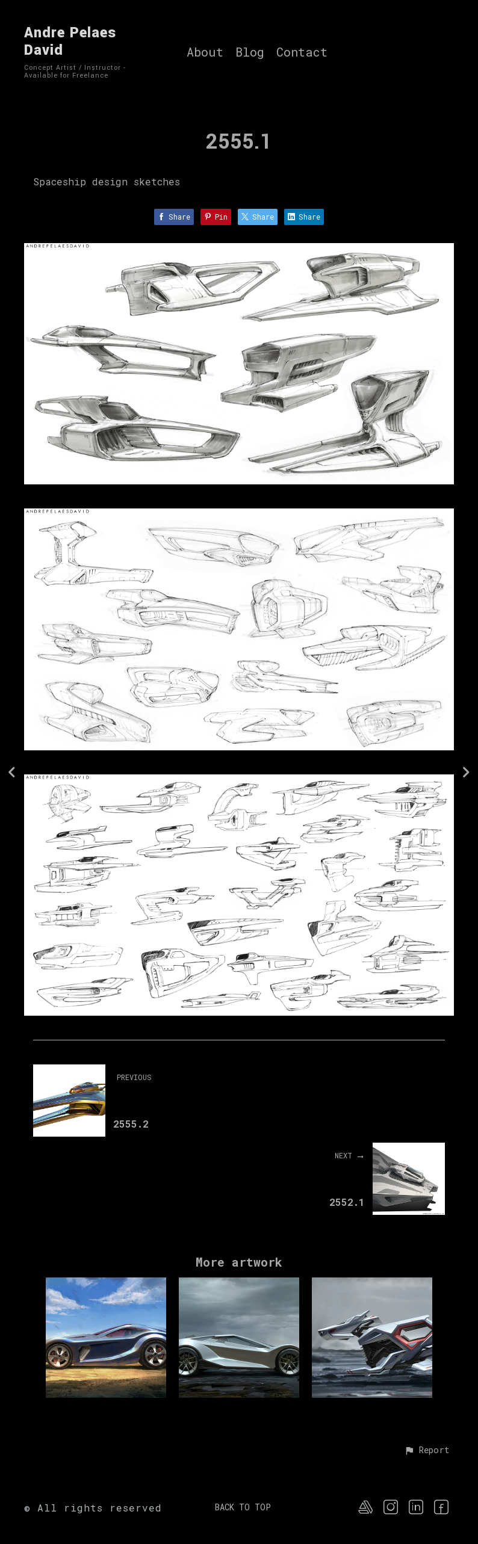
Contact (301, 52)
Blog (249, 52)
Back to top (243, 1507)
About (205, 52)
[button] (426, 1451)
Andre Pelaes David (70, 41)
